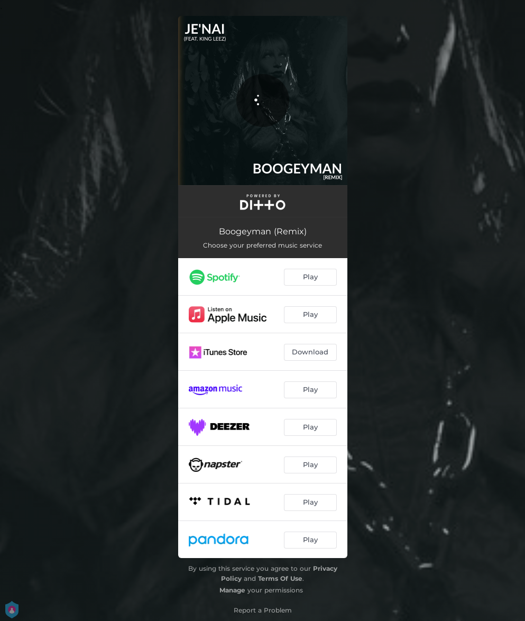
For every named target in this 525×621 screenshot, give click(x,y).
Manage (232, 590)
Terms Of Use (280, 578)
